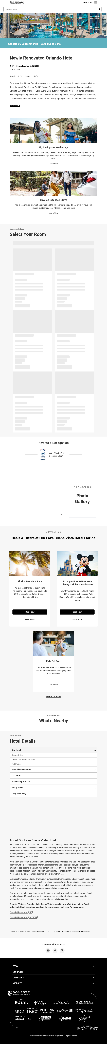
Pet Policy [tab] (16, 764)
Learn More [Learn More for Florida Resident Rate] (29, 619)
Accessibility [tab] (17, 755)
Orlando (49, 931)
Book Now (29, 612)
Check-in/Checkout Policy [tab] (23, 760)
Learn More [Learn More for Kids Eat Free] (53, 684)
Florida (41, 931)
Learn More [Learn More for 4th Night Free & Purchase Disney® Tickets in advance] (77, 619)
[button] (52, 9)
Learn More (53, 164)
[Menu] (95, 2)
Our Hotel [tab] (54, 750)
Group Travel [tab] (54, 787)
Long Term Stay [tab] (19, 794)
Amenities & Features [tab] (54, 769)
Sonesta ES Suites (17, 931)
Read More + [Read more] (15, 105)
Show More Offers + (53, 696)
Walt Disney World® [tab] (54, 781)
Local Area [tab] (54, 775)
